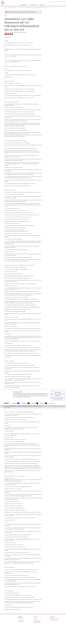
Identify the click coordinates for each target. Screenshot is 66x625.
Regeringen (41, 4)
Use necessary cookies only (58, 618)
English (61, 1)
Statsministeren (33, 4)
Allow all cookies (58, 612)
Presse (53, 1)
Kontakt (51, 1)
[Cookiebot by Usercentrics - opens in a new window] (6, 623)
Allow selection (58, 615)
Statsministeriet (24, 4)
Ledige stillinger (57, 1)
